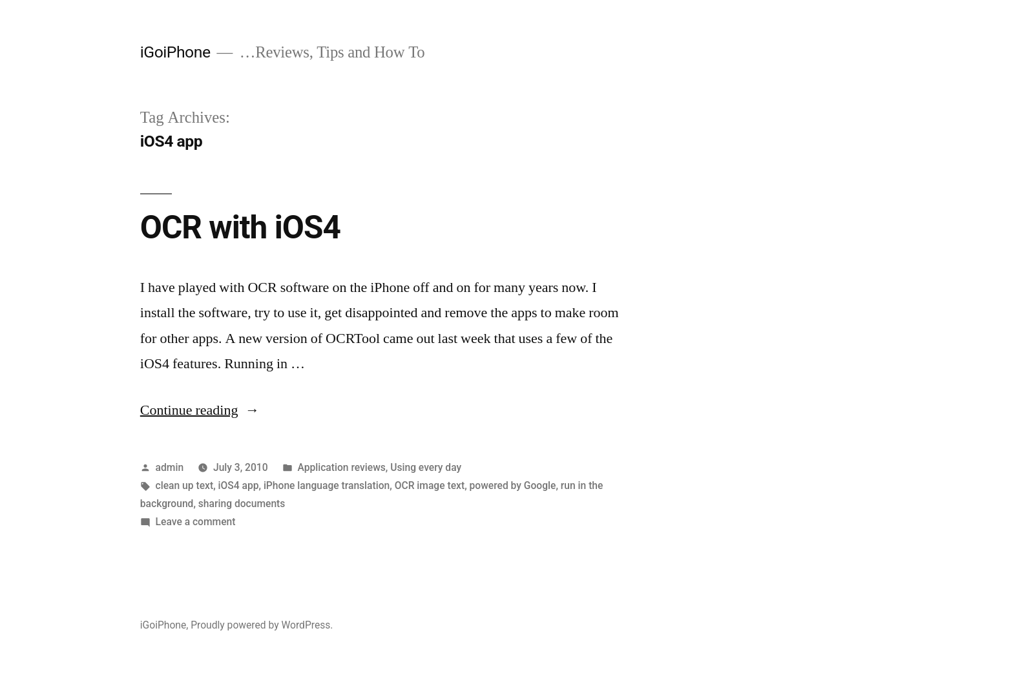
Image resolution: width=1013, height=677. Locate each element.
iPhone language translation (327, 485)
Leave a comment (196, 522)
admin (170, 467)
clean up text (185, 485)
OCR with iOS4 (240, 227)
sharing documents (242, 503)
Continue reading (200, 410)
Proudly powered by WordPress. (262, 625)
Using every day (425, 467)
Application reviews (341, 467)
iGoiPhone (175, 52)
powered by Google (513, 485)
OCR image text (430, 485)
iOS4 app (238, 485)
